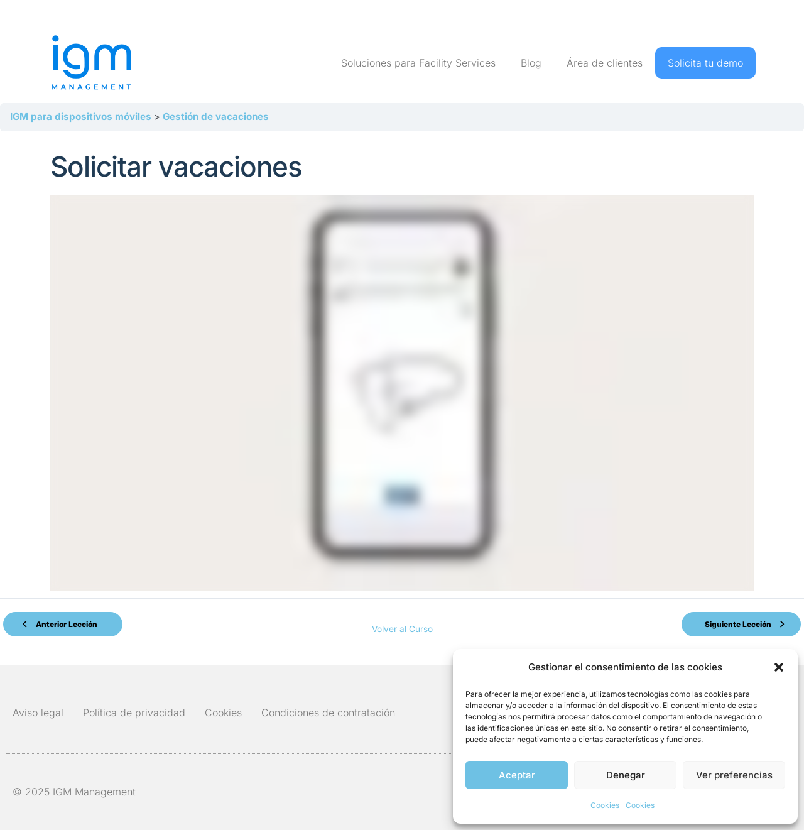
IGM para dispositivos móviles (82, 117)
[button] (779, 667)
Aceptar (517, 775)
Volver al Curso (402, 625)
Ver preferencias (734, 775)
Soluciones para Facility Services (418, 63)
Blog (531, 63)
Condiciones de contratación (328, 707)
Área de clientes (605, 63)
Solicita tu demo (705, 63)
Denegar (625, 775)
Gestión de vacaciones (216, 117)
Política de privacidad (134, 707)
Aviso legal (38, 707)
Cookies (604, 805)
